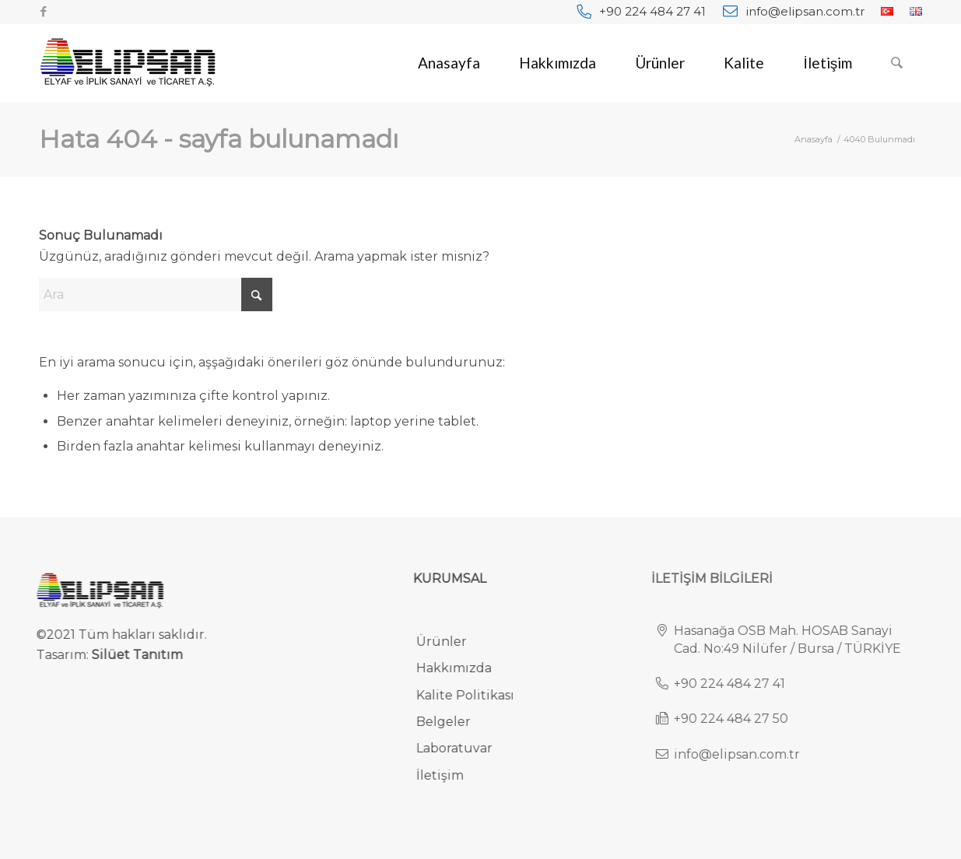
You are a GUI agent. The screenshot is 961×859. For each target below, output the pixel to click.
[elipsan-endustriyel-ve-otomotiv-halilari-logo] (127, 63)
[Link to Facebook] (43, 11)
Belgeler (452, 721)
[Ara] (897, 63)
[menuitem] (641, 11)
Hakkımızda (462, 668)
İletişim (448, 775)
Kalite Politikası (474, 695)
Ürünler (450, 641)
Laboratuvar (463, 748)
